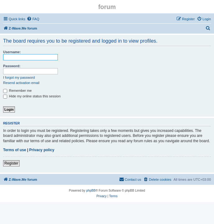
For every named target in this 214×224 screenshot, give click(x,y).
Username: (12, 52)
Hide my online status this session (32, 96)
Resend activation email (21, 83)
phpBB (90, 190)
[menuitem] (33, 19)
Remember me (17, 90)
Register (11, 163)
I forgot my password (19, 77)
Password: (12, 66)
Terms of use (14, 150)
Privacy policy (41, 150)
